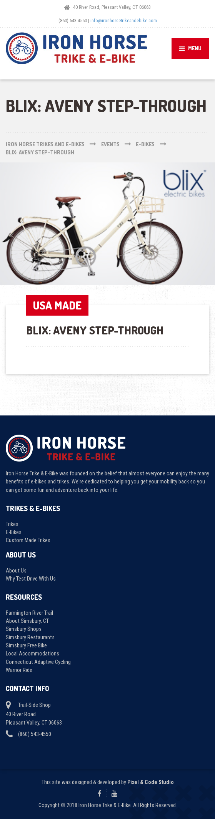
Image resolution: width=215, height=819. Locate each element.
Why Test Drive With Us (31, 579)
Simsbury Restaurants (30, 637)
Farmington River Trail (29, 613)
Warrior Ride (19, 670)
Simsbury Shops (24, 629)
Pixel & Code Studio (150, 782)
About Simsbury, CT (27, 621)
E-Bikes (14, 532)
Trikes (12, 524)
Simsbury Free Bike (26, 645)
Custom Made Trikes (28, 540)
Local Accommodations (32, 653)
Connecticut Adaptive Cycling (38, 662)
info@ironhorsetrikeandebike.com (123, 20)
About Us (16, 571)
